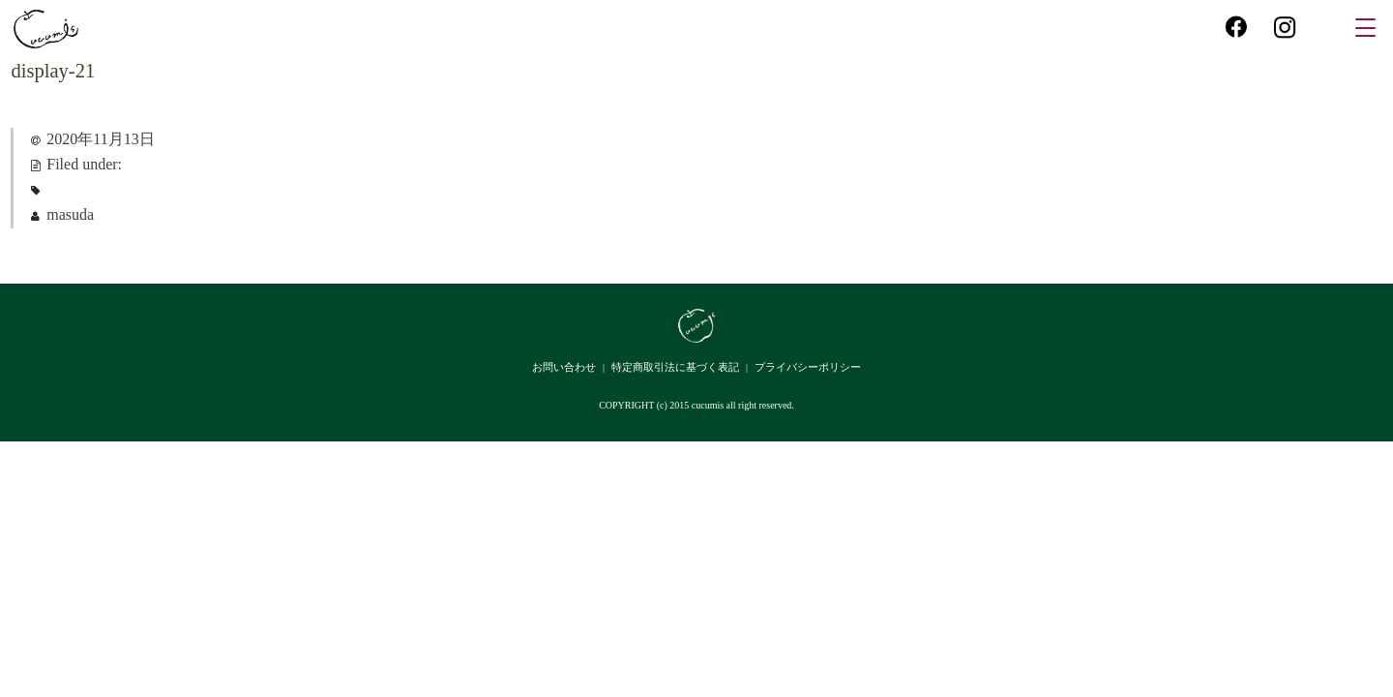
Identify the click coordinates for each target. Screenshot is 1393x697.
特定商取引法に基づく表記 (675, 367)
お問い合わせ (564, 367)
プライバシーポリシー (808, 367)
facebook (1236, 26)
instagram (1284, 26)
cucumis (46, 29)
